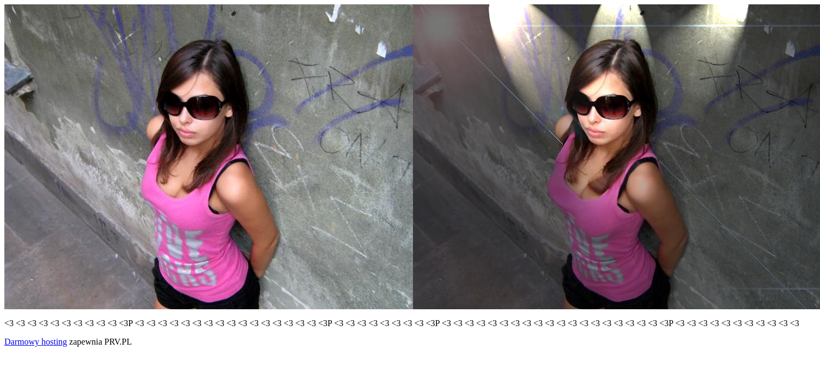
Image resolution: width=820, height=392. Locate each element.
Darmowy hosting (35, 341)
